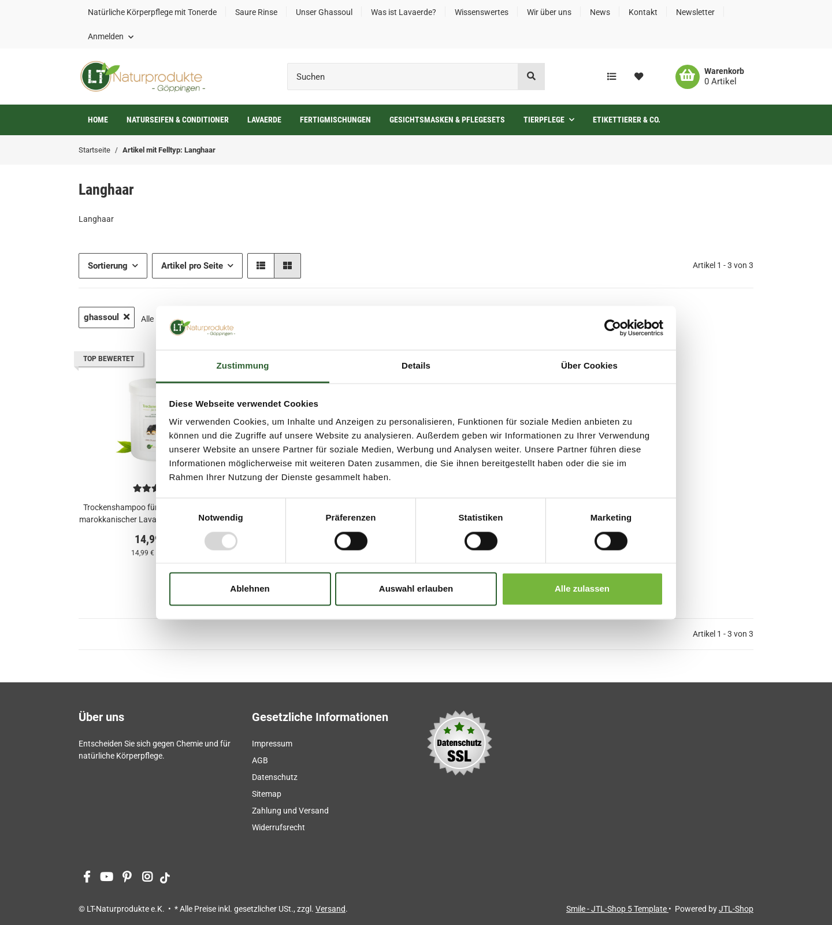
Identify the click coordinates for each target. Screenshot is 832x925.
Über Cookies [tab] (589, 366)
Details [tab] (416, 366)
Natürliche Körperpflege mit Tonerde (152, 12)
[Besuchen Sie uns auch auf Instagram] (147, 878)
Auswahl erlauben (416, 589)
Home (98, 119)
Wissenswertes (481, 12)
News (600, 12)
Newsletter (695, 12)
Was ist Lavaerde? (403, 12)
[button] (111, 36)
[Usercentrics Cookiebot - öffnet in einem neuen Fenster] (612, 327)
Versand (330, 908)
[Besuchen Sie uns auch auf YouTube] (106, 878)
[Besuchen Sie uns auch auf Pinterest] (127, 878)
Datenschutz (275, 777)
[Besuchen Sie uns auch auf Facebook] (86, 878)
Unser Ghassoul (324, 12)
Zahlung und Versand (290, 810)
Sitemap (266, 793)
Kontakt (643, 12)
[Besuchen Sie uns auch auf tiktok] (164, 878)
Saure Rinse (256, 12)
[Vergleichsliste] (611, 77)
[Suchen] (402, 76)
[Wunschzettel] (638, 77)
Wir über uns (549, 12)
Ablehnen (249, 589)
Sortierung (108, 266)
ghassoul (106, 317)
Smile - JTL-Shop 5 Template (617, 908)
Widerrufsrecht (278, 827)
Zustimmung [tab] (243, 366)
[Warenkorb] (709, 77)
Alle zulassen (582, 589)
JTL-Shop (736, 908)
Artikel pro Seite (192, 266)
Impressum (272, 743)
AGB (260, 760)
